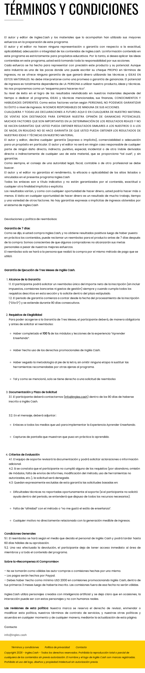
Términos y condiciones (25, 652)
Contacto (81, 652)
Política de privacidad (57, 652)
